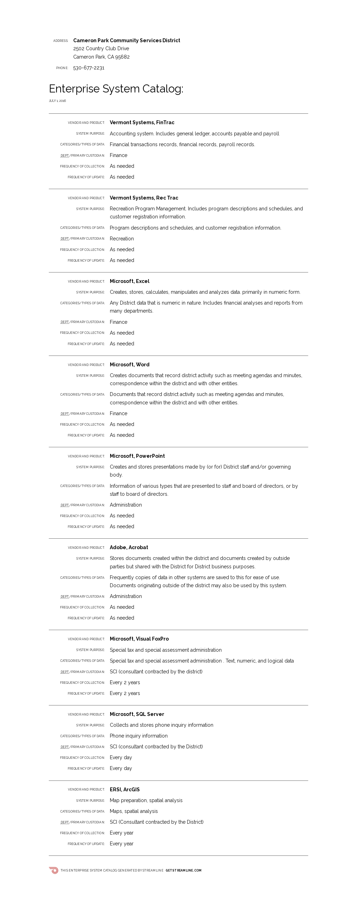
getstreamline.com (184, 870)
